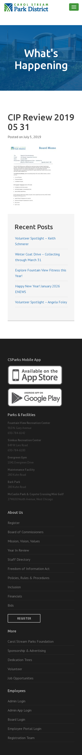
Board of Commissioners (26, 532)
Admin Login (16, 701)
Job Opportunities (20, 678)
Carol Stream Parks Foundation (31, 641)
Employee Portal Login (24, 728)
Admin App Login (19, 710)
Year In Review (18, 550)
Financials (15, 596)
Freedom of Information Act (29, 568)
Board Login (16, 719)
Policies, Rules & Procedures (28, 578)
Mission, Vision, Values (24, 541)
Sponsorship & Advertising (27, 650)
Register (14, 523)
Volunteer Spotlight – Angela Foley (41, 302)
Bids (11, 605)
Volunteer (15, 669)
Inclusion (14, 587)
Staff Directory (19, 559)
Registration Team (21, 738)
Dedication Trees (20, 660)
